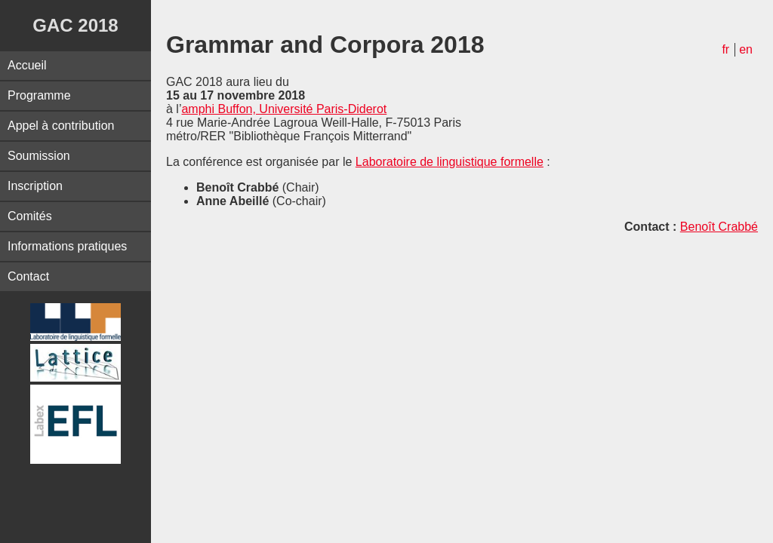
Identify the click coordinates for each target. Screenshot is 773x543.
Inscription (35, 185)
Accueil (27, 65)
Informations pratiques (67, 246)
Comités (30, 216)
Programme (39, 95)
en (746, 49)
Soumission (39, 155)
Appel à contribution (61, 125)
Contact (28, 276)
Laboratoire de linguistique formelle (450, 161)
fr (725, 49)
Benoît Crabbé (719, 226)
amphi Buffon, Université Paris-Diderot (283, 109)
